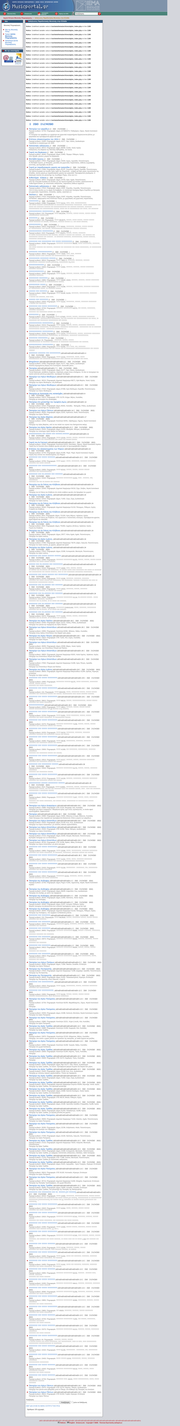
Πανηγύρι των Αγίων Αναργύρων (42, 806)
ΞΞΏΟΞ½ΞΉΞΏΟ (58, 129)
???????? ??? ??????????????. (43, 466)
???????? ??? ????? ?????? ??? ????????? (48, 575)
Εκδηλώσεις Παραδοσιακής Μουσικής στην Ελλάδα (52, 18)
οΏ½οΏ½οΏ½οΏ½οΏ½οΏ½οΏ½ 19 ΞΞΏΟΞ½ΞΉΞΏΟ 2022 (77, 1386)
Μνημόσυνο (34, 362)
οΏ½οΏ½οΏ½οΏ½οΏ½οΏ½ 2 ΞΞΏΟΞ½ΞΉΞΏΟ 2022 (71, 881)
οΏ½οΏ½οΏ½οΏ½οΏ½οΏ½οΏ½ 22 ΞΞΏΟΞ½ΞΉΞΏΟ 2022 (71, 442)
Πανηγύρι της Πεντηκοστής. (40, 969)
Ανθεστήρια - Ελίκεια (37, 178)
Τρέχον (11, 36)
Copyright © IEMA (92, 1423)
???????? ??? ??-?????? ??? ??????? (46, 474)
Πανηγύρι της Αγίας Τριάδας (41, 1026)
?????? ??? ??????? (38, 291)
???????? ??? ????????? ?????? (43, 764)
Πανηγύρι (33, 368)
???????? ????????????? (40, 252)
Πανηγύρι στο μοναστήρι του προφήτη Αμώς (47, 402)
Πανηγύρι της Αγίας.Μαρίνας (41, 417)
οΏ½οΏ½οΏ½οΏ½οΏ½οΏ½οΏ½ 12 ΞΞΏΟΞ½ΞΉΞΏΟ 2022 (76, 969)
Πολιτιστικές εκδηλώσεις (39, 146)
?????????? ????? (37, 285)
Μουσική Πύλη (11, 13)
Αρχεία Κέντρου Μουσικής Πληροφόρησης (17, 18)
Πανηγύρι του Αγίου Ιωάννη (40, 669)
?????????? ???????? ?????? (42, 258)
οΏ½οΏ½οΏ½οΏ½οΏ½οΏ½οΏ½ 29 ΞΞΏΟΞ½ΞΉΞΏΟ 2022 (76, 636)
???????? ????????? (38, 338)
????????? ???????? (38, 278)
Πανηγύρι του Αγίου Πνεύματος (42, 999)
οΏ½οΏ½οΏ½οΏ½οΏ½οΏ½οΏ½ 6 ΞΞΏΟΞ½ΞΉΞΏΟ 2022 (62, 362)
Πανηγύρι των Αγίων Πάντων (41, 410)
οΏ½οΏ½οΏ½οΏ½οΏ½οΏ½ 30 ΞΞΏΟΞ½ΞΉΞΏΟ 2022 (79, 806)
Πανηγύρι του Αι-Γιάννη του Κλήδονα (44, 484)
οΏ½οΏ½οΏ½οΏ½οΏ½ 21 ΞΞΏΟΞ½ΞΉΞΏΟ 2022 (72, 427)
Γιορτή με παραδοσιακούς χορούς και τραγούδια (49, 167)
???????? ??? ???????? (39, 915)
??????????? (35, 225)
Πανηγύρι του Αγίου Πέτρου (40, 636)
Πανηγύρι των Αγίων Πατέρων (41, 962)
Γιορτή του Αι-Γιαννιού (38, 442)
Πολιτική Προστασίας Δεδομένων (110, 1423)
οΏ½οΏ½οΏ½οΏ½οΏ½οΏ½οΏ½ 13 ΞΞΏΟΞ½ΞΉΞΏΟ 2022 (77, 1026)
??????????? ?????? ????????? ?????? (47, 783)
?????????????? (36, 265)
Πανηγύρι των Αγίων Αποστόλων (43, 627)
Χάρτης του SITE (63, 13)
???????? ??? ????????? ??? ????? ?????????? (50, 241)
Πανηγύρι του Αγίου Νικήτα (40, 427)
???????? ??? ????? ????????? (43, 306)
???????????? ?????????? (41, 211)
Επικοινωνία (28, 13)
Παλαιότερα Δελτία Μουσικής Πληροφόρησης (11, 42)
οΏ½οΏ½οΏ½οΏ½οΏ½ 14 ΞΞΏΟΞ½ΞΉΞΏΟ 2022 (74, 410)
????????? (33, 201)
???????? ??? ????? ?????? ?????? (45, 556)
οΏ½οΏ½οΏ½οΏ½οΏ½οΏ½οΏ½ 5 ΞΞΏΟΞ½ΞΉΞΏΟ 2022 (78, 962)
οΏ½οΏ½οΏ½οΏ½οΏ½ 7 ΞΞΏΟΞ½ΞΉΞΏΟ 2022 (57, 368)
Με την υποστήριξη (12, 51)
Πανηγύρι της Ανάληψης (39, 881)
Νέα (6, 21)
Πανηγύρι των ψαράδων (39, 129)
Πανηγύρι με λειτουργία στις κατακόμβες (46, 394)
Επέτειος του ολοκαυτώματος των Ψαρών (46, 449)
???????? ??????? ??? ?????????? (44, 353)
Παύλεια (32, 195)
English (71, 1423)
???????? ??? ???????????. (41, 982)
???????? (33, 218)
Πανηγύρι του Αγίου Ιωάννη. (41, 495)
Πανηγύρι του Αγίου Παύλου (41, 621)
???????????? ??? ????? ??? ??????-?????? (49, 434)
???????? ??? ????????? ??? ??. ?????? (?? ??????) (52, 1192)
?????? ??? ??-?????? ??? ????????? (46, 564)
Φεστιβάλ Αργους (36, 159)
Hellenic (62, 1423)
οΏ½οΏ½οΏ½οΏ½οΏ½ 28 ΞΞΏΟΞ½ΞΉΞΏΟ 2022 (73, 621)
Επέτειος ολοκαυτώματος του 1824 (43, 139)
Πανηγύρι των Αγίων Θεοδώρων (42, 377)
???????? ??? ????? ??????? (42, 457)
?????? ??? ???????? (38, 300)
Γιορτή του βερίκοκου (38, 152)
